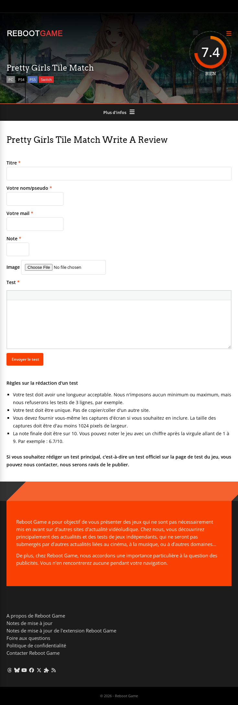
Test (13, 282)
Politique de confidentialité (36, 645)
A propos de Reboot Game (35, 615)
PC (10, 79)
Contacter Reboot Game (33, 653)
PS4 (21, 79)
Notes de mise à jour (29, 623)
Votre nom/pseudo (29, 188)
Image (13, 267)
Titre (13, 163)
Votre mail (19, 213)
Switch (46, 79)
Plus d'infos (114, 112)
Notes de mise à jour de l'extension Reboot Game (61, 630)
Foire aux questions (28, 638)
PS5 (32, 79)
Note (13, 238)
